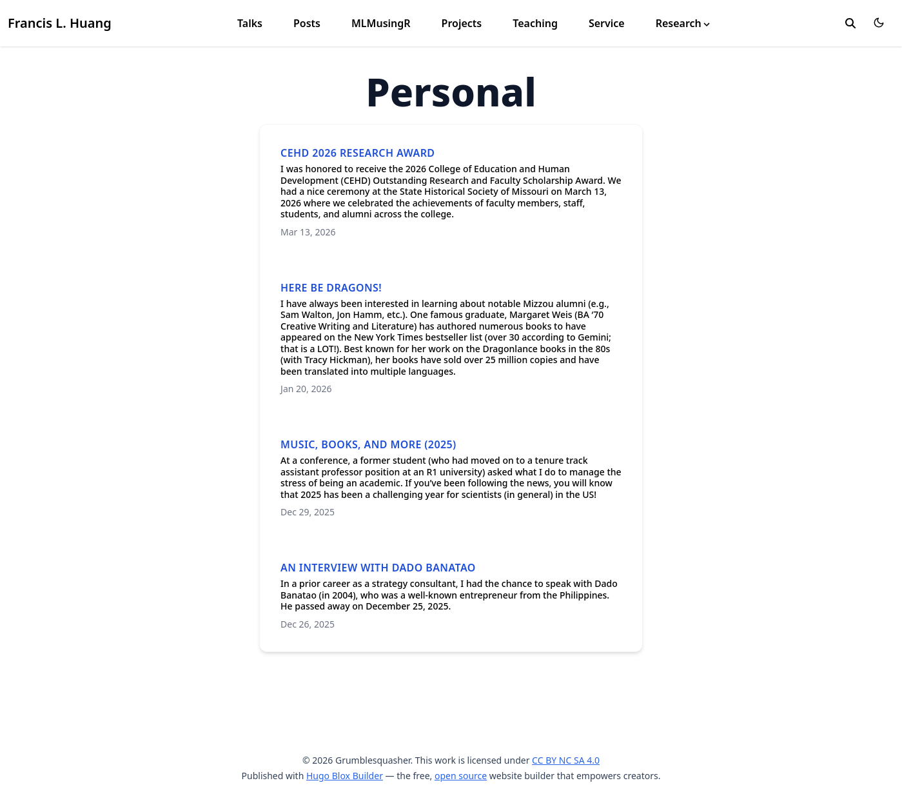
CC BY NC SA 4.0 (566, 760)
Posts (306, 23)
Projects (462, 23)
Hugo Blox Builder (344, 775)
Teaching (535, 23)
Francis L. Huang (60, 23)
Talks (249, 23)
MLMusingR (381, 23)
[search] (850, 23)
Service (607, 23)
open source (461, 775)
